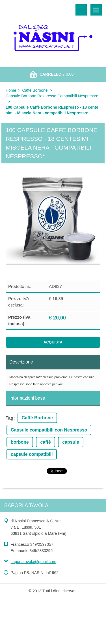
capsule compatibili (32, 454)
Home (11, 90)
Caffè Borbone (34, 90)
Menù (96, 10)
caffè (45, 442)
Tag (9, 418)
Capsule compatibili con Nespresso (49, 430)
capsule (70, 442)
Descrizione (21, 362)
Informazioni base (27, 398)
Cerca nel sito (81, 10)
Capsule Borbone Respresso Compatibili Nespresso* (52, 96)
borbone (20, 442)
